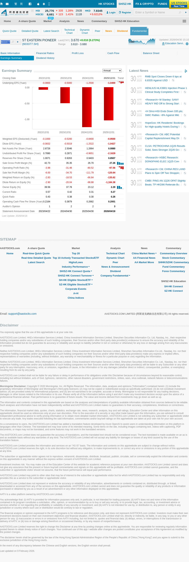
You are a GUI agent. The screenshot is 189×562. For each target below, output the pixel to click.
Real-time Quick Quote (36, 253)
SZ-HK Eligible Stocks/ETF (76, 284)
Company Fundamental (115, 275)
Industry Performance (76, 266)
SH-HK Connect (173, 286)
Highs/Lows (76, 262)
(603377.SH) (30, 44)
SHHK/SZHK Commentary (173, 262)
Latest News (138, 71)
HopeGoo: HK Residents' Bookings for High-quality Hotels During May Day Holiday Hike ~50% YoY (165, 126)
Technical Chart (115, 253)
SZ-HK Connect (173, 290)
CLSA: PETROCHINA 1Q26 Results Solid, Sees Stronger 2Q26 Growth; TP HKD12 (165, 150)
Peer (115, 262)
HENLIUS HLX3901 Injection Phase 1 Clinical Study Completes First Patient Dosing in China (166, 92)
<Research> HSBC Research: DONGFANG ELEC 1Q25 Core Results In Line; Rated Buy (164, 161)
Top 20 (76, 253)
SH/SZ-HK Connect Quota (76, 271)
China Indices (76, 297)
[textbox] (161, 12)
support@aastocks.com (22, 313)
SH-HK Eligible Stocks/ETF (76, 280)
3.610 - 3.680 (79, 44)
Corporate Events (75, 288)
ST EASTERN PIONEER (39, 40)
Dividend (115, 271)
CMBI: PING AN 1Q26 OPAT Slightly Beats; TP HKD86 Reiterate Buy (165, 184)
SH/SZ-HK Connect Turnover (76, 275)
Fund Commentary (174, 266)
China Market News (144, 253)
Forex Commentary (173, 271)
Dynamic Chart (115, 257)
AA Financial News (144, 257)
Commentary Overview (173, 253)
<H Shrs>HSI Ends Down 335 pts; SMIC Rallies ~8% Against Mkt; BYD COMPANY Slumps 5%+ (165, 115)
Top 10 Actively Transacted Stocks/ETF (76, 257)
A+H (75, 293)
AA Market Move (144, 262)
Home (9, 253)
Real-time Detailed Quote (36, 257)
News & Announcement (115, 266)
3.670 (75, 40)
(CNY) (66, 40)
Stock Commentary (173, 257)
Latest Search (36, 262)
